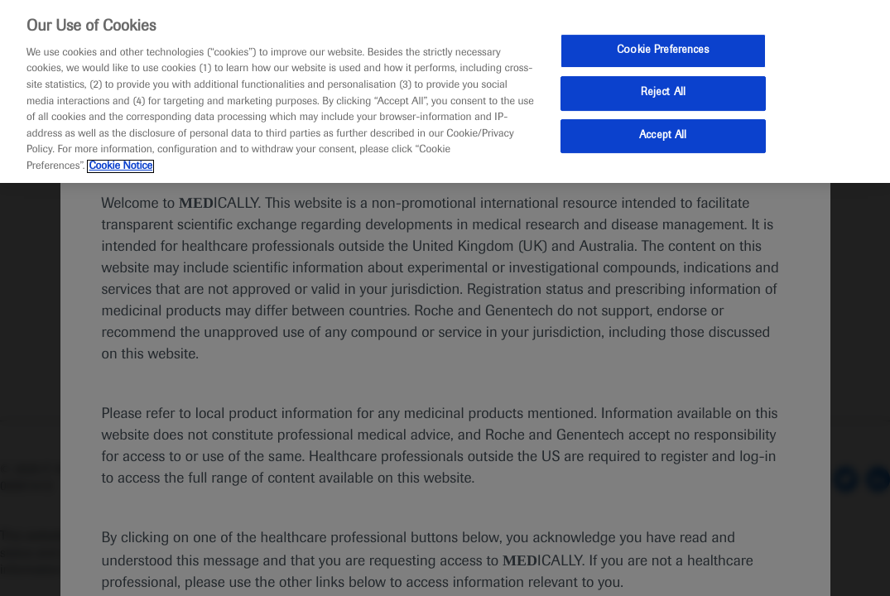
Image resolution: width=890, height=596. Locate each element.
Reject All (663, 93)
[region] (445, 91)
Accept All (662, 136)
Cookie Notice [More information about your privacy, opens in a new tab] (120, 166)
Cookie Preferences (663, 50)
